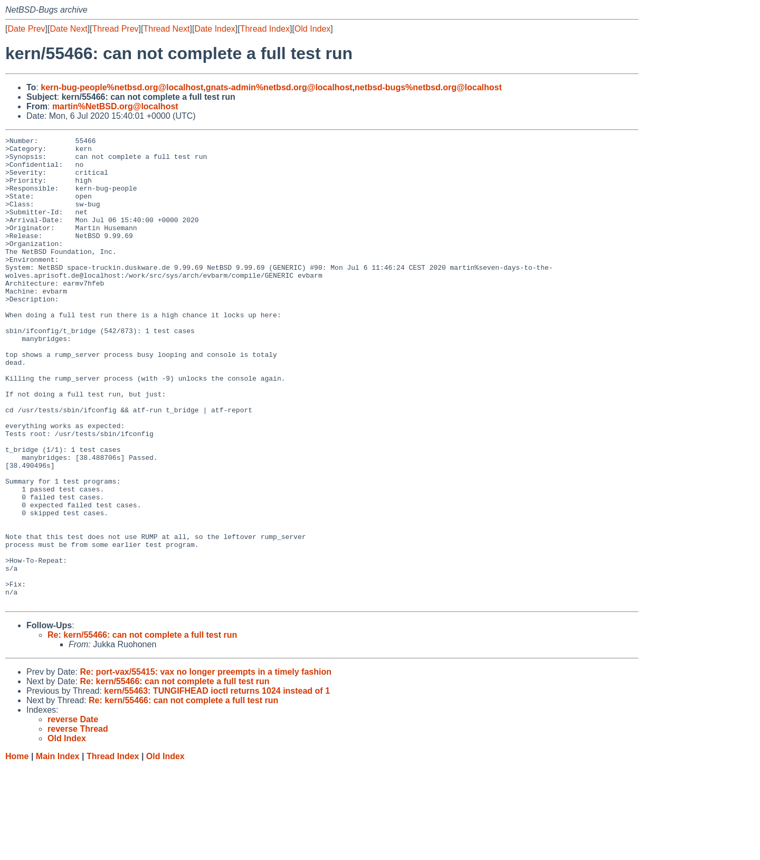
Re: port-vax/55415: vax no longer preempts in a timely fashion (205, 765)
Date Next (68, 28)
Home (16, 849)
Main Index (58, 849)
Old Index (312, 28)
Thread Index (265, 28)
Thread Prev (115, 28)
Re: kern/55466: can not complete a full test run (142, 728)
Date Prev (26, 28)
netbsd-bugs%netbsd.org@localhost (428, 87)
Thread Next (166, 28)
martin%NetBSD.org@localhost (115, 106)
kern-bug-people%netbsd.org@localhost (122, 87)
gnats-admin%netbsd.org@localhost (279, 87)
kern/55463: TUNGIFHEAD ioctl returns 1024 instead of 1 (217, 784)
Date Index (214, 28)
